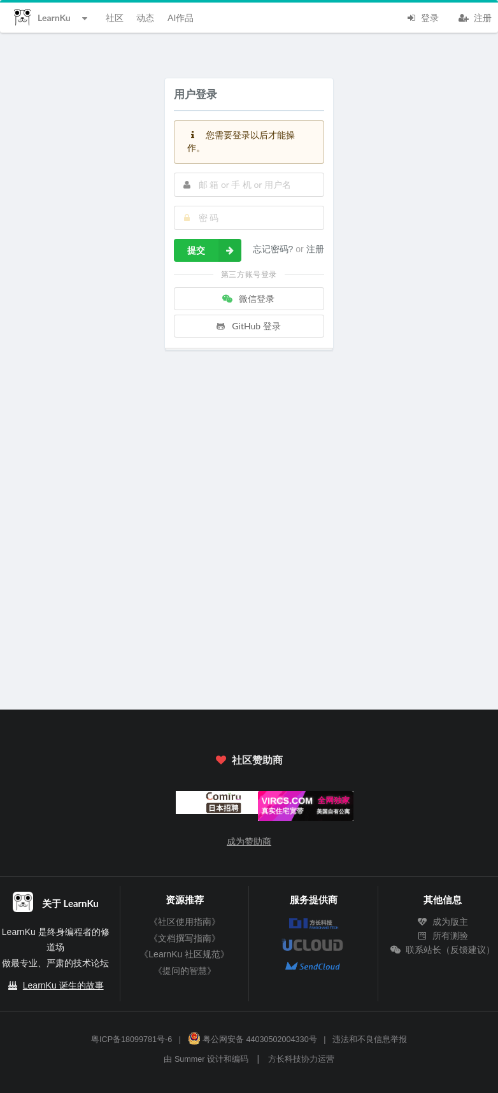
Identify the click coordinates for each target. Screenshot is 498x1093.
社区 (115, 17)
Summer (189, 1059)
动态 (145, 17)
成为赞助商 (249, 841)
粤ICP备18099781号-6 (131, 1039)
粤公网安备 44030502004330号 (252, 1039)
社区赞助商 (249, 760)
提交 (214, 250)
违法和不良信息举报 (369, 1039)
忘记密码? (274, 249)
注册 (475, 16)
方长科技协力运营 (301, 1059)
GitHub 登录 (247, 325)
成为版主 (442, 922)
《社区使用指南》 (184, 922)
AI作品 (180, 17)
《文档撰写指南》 (184, 938)
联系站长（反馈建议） (442, 950)
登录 (422, 16)
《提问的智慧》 (184, 971)
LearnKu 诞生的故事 (63, 985)
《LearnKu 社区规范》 (184, 954)
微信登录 (248, 298)
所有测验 (442, 936)
